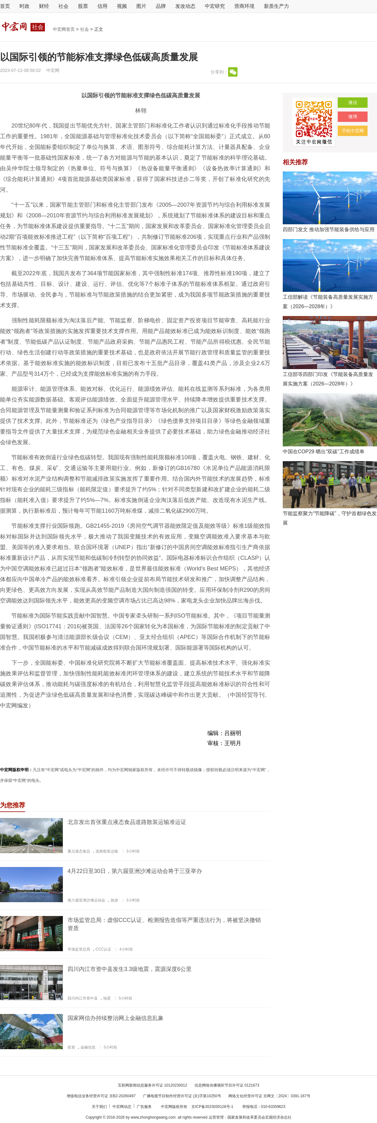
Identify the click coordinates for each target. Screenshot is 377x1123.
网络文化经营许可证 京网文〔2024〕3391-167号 (269, 1096)
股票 (83, 6)
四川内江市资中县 (83, 998)
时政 (24, 6)
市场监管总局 (79, 949)
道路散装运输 (107, 851)
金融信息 (88, 1047)
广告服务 (145, 1106)
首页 (5, 6)
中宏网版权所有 (174, 1106)
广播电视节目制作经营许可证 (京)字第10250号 (182, 1096)
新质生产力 (276, 6)
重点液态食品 (79, 851)
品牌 (161, 6)
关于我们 (100, 1106)
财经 (44, 6)
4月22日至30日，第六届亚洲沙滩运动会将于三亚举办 (135, 871)
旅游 (114, 900)
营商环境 (244, 6)
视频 (122, 6)
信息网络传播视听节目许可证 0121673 (226, 1085)
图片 (141, 6)
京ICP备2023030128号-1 (212, 1106)
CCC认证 (103, 949)
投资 (71, 1047)
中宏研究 (215, 6)
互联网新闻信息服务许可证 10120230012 (152, 1085)
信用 (102, 6)
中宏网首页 (64, 29)
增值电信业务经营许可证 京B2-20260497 (101, 1096)
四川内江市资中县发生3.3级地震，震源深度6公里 (130, 969)
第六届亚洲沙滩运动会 (86, 900)
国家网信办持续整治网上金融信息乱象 (116, 1018)
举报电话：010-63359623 (263, 1106)
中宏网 (52, 70)
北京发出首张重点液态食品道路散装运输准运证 (127, 822)
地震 (107, 998)
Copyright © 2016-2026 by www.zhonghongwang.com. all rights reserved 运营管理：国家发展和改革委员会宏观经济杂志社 (188, 1117)
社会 (63, 6)
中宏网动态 (122, 1106)
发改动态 (185, 6)
